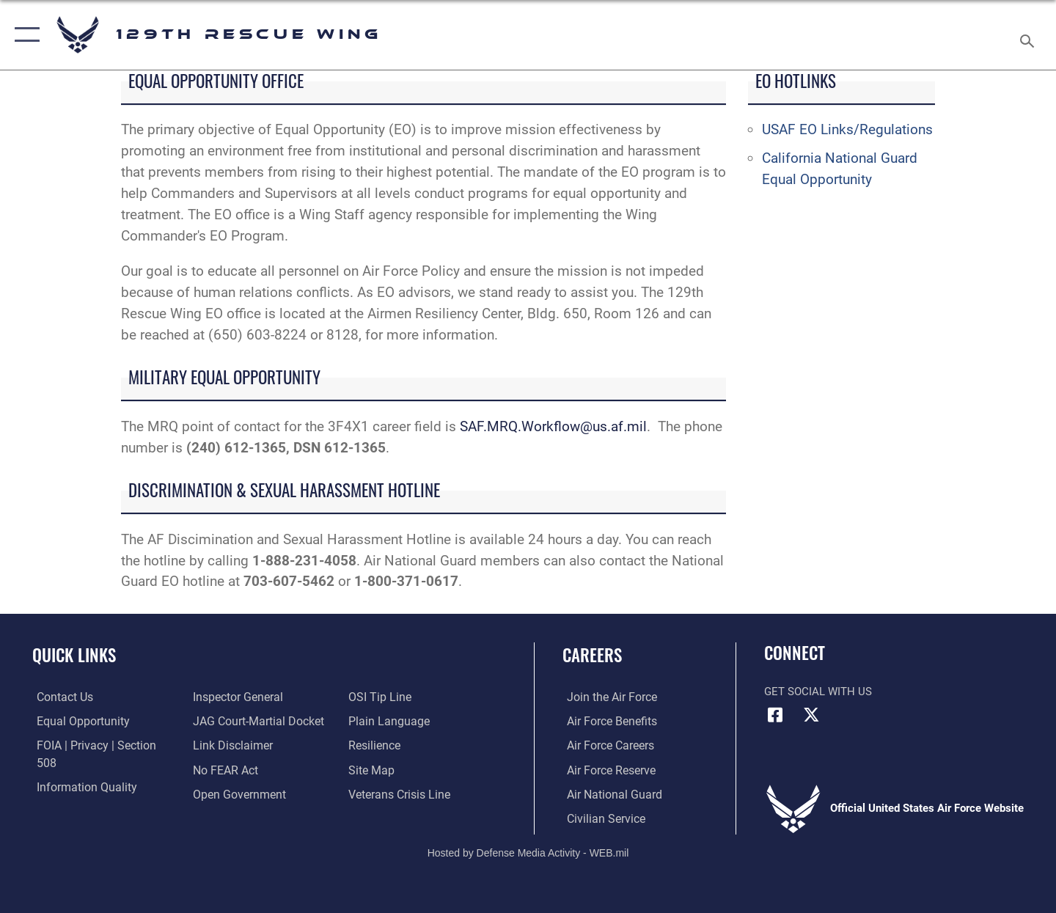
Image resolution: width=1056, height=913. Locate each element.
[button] (24, 35)
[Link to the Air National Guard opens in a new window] (607, 792)
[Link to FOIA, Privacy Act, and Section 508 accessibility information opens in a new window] (99, 745)
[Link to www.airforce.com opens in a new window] (606, 696)
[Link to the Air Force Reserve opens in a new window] (605, 769)
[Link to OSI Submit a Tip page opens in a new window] (220, 792)
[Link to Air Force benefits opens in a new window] (606, 720)
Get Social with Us (818, 691)
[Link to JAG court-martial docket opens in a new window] (254, 696)
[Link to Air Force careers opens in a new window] (605, 745)
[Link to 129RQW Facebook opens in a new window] (775, 715)
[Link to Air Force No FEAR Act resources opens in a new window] (223, 745)
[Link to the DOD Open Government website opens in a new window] (235, 769)
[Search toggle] (1029, 34)
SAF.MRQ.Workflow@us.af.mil (553, 426)
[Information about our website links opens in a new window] (229, 720)
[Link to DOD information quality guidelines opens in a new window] (79, 769)
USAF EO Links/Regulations (847, 129)
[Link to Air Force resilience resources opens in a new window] (375, 720)
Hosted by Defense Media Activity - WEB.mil (528, 851)
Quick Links (74, 654)
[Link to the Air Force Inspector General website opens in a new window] (75, 792)
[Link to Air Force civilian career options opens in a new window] (599, 817)
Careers (592, 654)
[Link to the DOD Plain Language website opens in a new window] (387, 696)
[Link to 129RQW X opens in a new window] (812, 715)
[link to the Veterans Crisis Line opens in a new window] (399, 769)
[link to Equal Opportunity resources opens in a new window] (76, 720)
